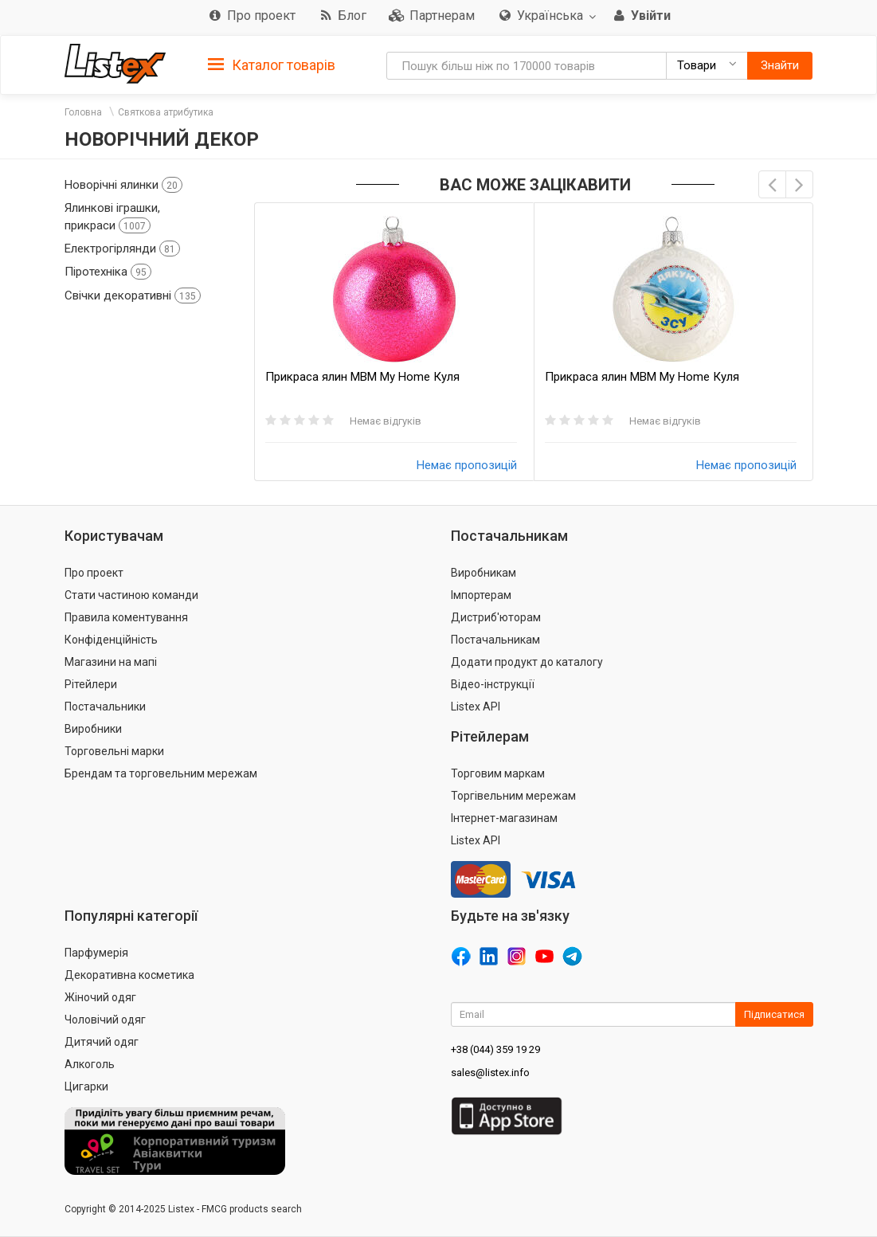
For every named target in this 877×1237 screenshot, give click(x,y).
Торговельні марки (114, 751)
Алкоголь (90, 1064)
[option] (394, 341)
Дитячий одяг (102, 1041)
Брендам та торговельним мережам (161, 773)
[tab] (272, 64)
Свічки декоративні (133, 295)
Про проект (94, 572)
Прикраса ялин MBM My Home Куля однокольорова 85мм (362, 377)
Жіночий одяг (100, 997)
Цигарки (86, 1086)
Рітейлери (91, 684)
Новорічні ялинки (123, 185)
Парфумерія (96, 952)
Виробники (93, 728)
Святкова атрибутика (165, 112)
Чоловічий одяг (105, 1019)
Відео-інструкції (492, 684)
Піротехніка (108, 272)
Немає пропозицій (467, 465)
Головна (83, 112)
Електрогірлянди (122, 248)
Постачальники (105, 706)
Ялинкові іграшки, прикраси (112, 217)
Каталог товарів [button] (271, 65)
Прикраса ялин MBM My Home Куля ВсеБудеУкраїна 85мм (642, 377)
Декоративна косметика (129, 975)
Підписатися (774, 1014)
